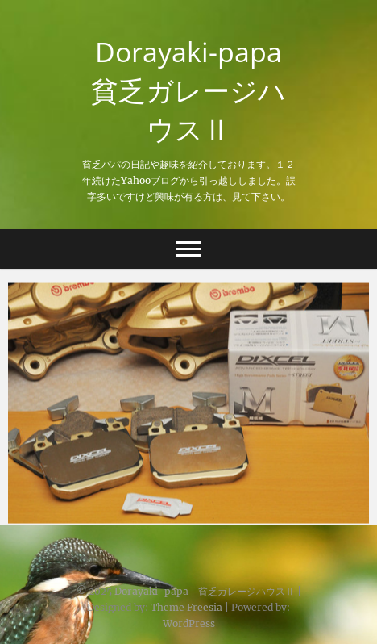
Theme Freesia (186, 607)
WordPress (189, 623)
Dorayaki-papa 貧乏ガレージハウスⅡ (193, 90)
